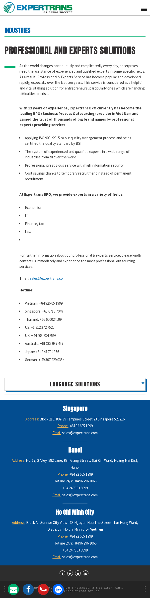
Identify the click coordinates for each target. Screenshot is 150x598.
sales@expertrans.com (48, 278)
